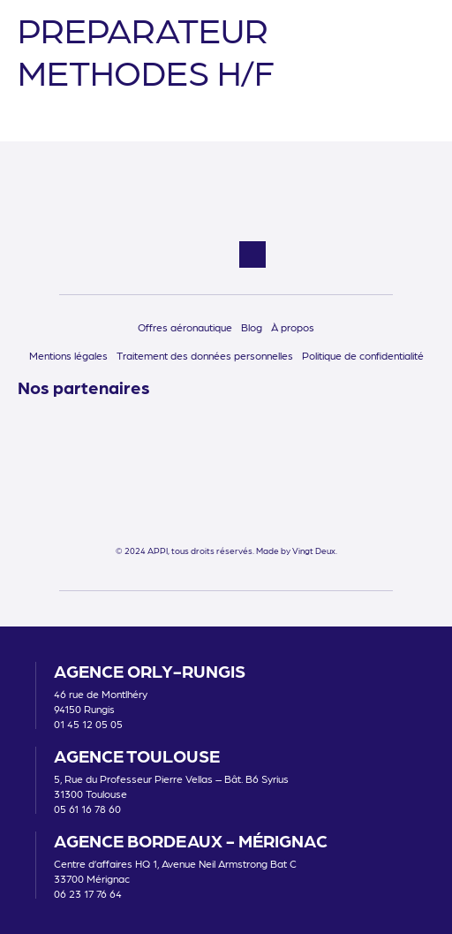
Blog (251, 327)
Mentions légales (68, 355)
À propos (292, 327)
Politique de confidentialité (363, 355)
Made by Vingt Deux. (296, 550)
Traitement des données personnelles (205, 355)
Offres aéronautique (185, 327)
